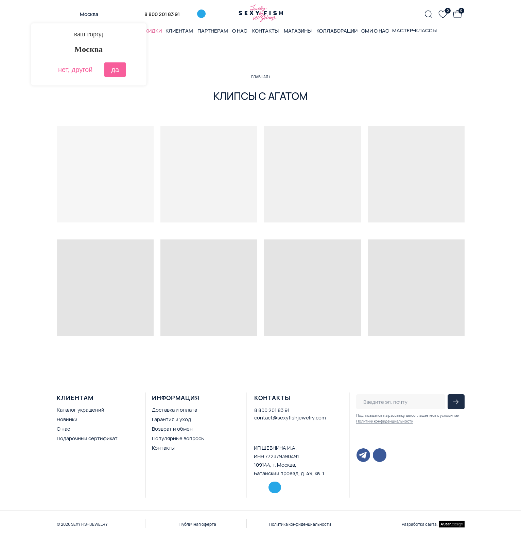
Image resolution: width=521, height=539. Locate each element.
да (115, 69)
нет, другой (75, 69)
